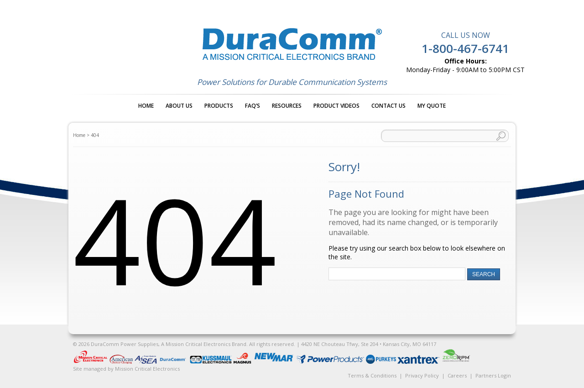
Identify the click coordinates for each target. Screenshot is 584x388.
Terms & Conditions (372, 375)
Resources (287, 106)
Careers (457, 375)
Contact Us (388, 106)
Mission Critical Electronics (147, 368)
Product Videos (336, 106)
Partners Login (493, 375)
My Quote (431, 106)
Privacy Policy (422, 375)
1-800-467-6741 (465, 48)
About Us (179, 106)
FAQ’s (252, 106)
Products (218, 106)
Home (146, 106)
